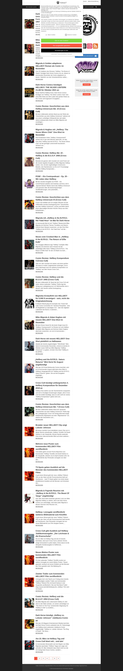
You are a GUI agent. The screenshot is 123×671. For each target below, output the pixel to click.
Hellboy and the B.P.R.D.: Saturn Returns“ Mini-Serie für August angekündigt (50, 362)
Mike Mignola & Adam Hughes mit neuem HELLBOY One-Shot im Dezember (51, 320)
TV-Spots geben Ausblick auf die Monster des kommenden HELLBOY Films (52, 470)
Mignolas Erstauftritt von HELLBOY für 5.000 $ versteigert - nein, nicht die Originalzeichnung (52, 298)
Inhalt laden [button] (86, 84)
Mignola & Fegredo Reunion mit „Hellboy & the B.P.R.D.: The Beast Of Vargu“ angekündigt (52, 493)
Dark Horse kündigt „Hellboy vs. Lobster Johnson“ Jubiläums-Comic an (52, 618)
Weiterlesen (39, 34)
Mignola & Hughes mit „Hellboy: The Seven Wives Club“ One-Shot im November (52, 132)
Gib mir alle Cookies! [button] (61, 40)
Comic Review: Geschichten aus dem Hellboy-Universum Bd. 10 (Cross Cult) (52, 108)
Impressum (84, 1)
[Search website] (96, 7)
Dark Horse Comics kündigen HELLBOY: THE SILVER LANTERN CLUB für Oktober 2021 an (51, 87)
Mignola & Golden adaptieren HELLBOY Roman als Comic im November (50, 66)
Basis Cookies (50, 34)
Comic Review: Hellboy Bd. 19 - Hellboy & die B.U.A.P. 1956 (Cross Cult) (51, 155)
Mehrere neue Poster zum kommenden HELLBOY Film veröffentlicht (48, 446)
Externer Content (70, 34)
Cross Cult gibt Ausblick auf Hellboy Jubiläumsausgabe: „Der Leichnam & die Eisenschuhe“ (52, 533)
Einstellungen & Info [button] (61, 50)
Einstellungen (66, 29)
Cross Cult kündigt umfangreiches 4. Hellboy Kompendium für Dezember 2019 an (52, 385)
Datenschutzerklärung (93, 1)
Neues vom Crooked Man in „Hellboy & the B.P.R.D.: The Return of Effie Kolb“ (52, 239)
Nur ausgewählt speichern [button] (61, 45)
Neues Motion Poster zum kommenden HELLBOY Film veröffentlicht (48, 555)
